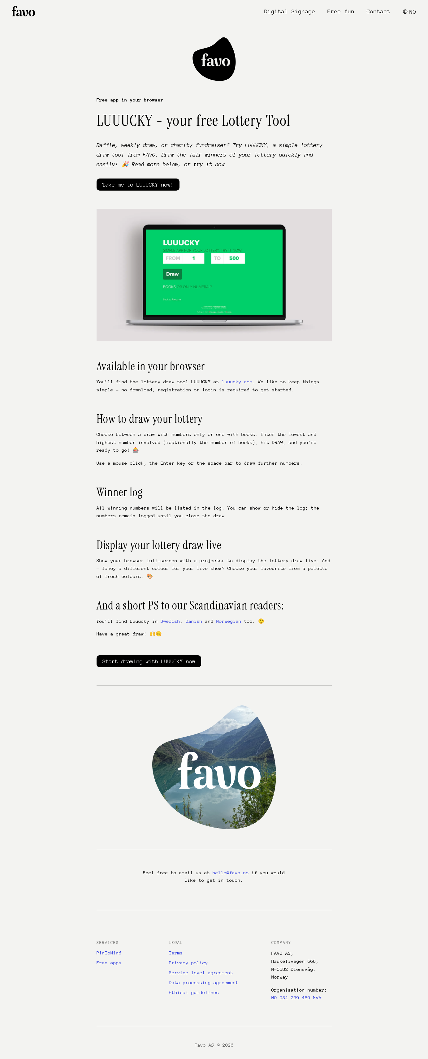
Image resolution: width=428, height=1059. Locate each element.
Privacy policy (188, 962)
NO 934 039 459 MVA (296, 997)
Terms (176, 952)
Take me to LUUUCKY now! (138, 185)
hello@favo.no (231, 872)
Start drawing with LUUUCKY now (148, 661)
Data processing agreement (204, 982)
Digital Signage (289, 11)
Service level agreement (201, 972)
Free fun (341, 11)
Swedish (170, 621)
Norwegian (228, 621)
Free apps (109, 962)
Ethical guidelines (194, 992)
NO (409, 12)
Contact (379, 11)
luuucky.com (237, 381)
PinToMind (109, 952)
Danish (194, 621)
